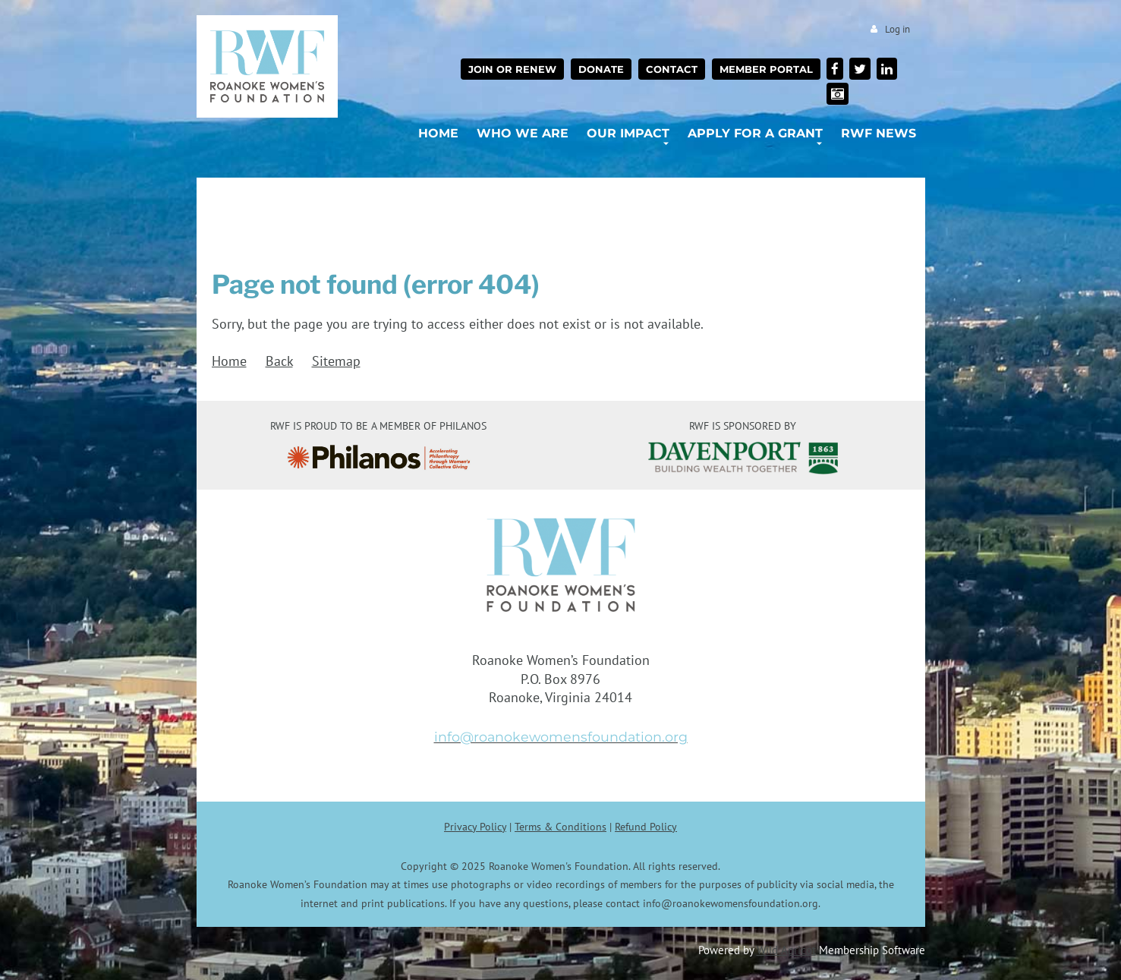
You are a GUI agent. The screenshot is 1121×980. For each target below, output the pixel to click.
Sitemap (336, 361)
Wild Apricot (786, 949)
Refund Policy (646, 826)
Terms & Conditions (560, 826)
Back (279, 361)
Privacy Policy (475, 826)
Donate (601, 69)
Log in (897, 29)
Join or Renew (512, 69)
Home (229, 361)
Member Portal (766, 69)
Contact (671, 69)
